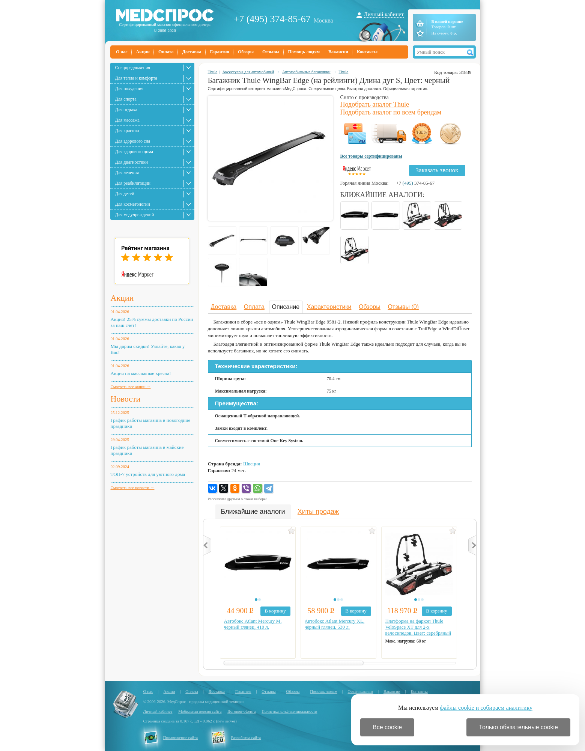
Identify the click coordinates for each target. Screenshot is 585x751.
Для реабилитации (132, 183)
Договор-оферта (241, 711)
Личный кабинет (384, 14)
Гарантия (219, 51)
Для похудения (129, 88)
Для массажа (127, 120)
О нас (122, 51)
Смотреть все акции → (131, 386)
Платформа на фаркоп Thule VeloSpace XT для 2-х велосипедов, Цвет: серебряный (418, 627)
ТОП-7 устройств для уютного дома (148, 474)
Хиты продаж (318, 511)
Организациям (360, 691)
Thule (213, 71)
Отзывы (270, 51)
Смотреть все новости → (133, 487)
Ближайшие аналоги (253, 511)
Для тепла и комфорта (136, 78)
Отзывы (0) (403, 307)
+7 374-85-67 (415, 183)
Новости (126, 398)
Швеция (251, 464)
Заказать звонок (437, 170)
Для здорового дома (134, 151)
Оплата (166, 51)
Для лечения (127, 172)
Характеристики (329, 307)
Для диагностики (131, 162)
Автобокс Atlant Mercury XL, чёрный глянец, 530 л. (335, 624)
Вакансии (338, 51)
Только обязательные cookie (518, 727)
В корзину (275, 611)
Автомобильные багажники (306, 71)
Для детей (124, 193)
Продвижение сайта (180, 737)
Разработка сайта (246, 737)
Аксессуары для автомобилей (248, 71)
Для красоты (127, 130)
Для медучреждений (134, 214)
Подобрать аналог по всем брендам (390, 112)
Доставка (192, 51)
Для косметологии (132, 204)
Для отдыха (126, 109)
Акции (143, 51)
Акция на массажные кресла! (141, 373)
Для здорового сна (132, 141)
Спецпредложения (132, 67)
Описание (286, 307)
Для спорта (126, 99)
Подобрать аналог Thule (374, 104)
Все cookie (387, 727)
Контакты (367, 51)
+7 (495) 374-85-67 (272, 19)
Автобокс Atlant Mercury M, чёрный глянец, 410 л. (253, 624)
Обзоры (246, 51)
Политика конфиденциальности (289, 711)
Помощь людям (304, 51)
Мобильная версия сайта (199, 711)
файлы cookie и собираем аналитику (486, 707)
